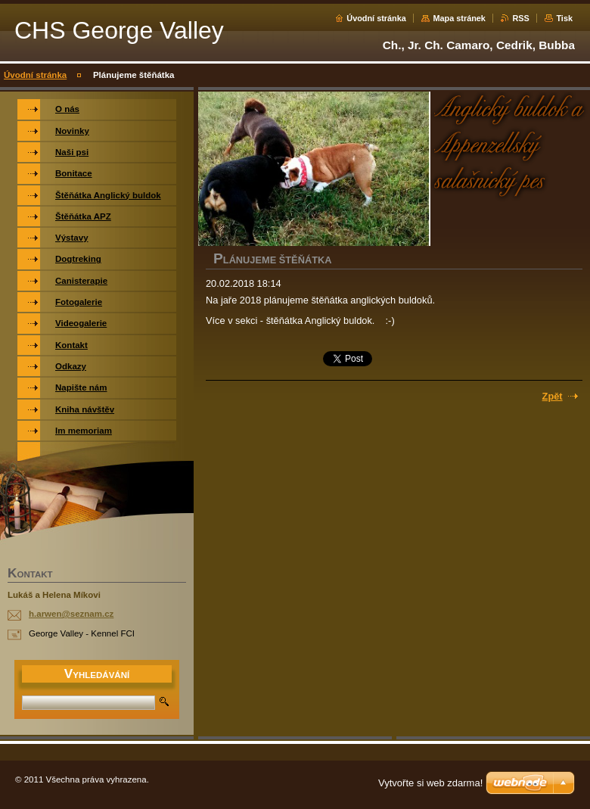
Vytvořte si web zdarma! (430, 783)
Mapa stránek (459, 18)
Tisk (564, 18)
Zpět (552, 396)
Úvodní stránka (376, 18)
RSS (520, 18)
